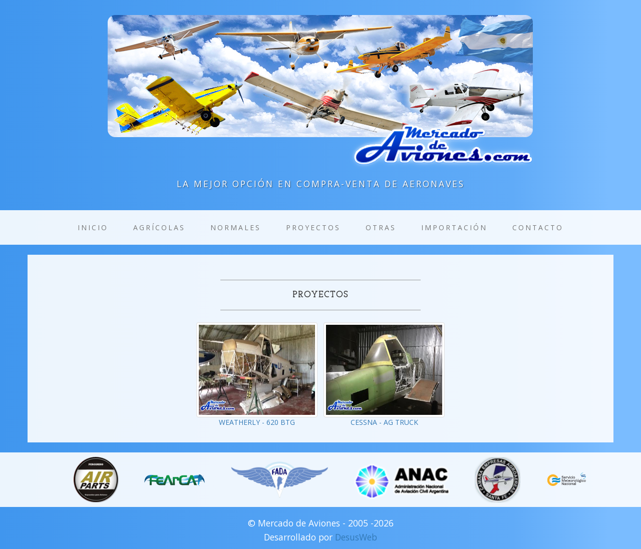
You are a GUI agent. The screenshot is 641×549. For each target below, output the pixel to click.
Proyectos (313, 227)
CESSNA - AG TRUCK (384, 422)
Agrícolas (159, 227)
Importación (454, 227)
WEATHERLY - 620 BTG (257, 422)
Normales (235, 227)
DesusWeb (356, 537)
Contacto (537, 227)
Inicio (93, 227)
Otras (381, 227)
